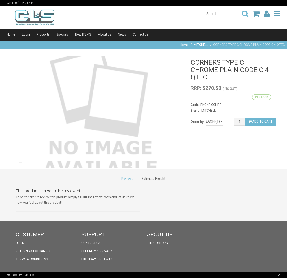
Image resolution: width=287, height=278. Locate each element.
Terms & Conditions (32, 259)
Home (11, 34)
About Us (104, 34)
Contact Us (140, 34)
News (122, 34)
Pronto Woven (152, 275)
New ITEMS (83, 34)
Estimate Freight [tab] (153, 178)
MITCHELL (201, 45)
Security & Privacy (97, 251)
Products (43, 34)
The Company (158, 243)
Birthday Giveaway (97, 259)
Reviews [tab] (127, 178)
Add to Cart (260, 121)
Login (26, 34)
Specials (62, 34)
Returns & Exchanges (33, 251)
